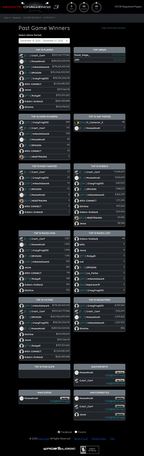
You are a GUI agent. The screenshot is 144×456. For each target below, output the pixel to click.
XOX (27, 156)
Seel (82, 284)
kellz (82, 244)
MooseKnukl (38, 61)
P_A (27, 55)
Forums (80, 432)
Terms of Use (81, 438)
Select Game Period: (30, 35)
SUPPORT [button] (48, 17)
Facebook (65, 432)
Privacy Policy (98, 438)
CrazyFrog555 (40, 78)
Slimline (28, 107)
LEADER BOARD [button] (31, 17)
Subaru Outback (33, 101)
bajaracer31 (93, 284)
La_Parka (92, 273)
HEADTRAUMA (39, 156)
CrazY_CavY (38, 55)
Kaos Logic (44, 438)
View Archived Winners (113, 28)
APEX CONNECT (32, 84)
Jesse (27, 89)
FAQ (112, 438)
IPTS (27, 95)
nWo (82, 122)
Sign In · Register (12, 17)
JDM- (28, 66)
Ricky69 (36, 95)
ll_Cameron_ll (95, 122)
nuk (81, 261)
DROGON (36, 72)
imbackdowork (40, 66)
